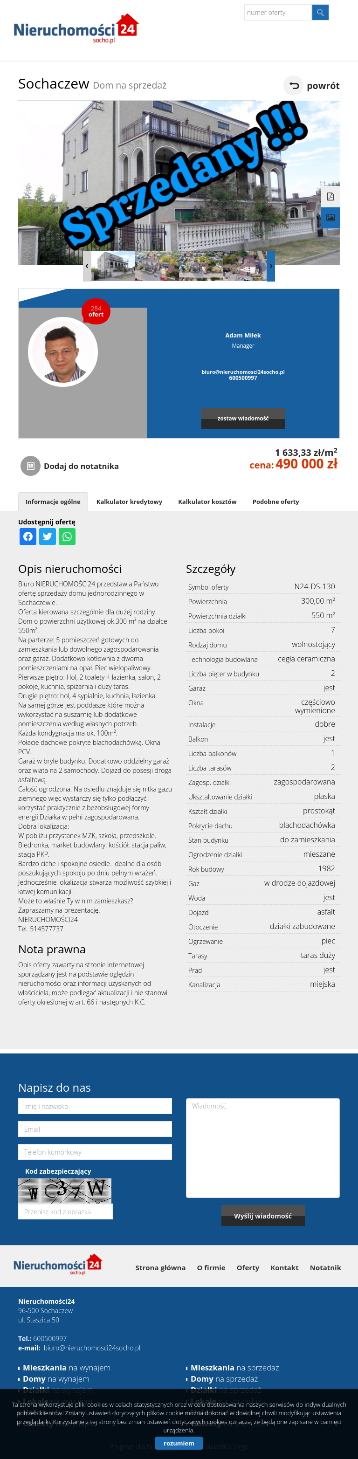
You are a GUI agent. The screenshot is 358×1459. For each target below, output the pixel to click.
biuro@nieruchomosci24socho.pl (242, 371)
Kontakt (284, 1267)
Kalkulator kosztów (207, 501)
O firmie (211, 1267)
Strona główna (161, 1267)
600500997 (243, 377)
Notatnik (325, 1267)
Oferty (248, 1267)
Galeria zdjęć (330, 217)
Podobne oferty (276, 501)
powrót (323, 85)
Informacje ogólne (53, 501)
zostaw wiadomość (243, 418)
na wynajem (66, 1367)
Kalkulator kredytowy (129, 501)
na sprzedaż (235, 1367)
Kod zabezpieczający (58, 1171)
